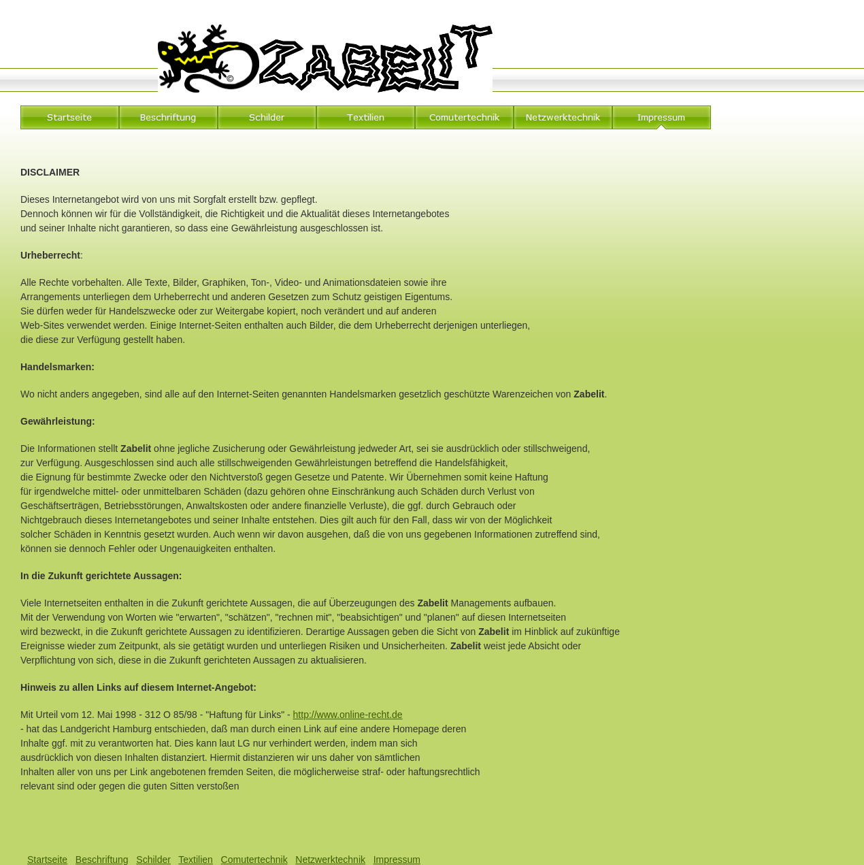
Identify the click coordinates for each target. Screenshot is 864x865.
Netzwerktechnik (330, 859)
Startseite (47, 859)
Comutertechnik (254, 859)
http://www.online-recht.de (348, 714)
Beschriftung (102, 859)
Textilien (195, 859)
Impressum (396, 859)
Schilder (153, 859)
